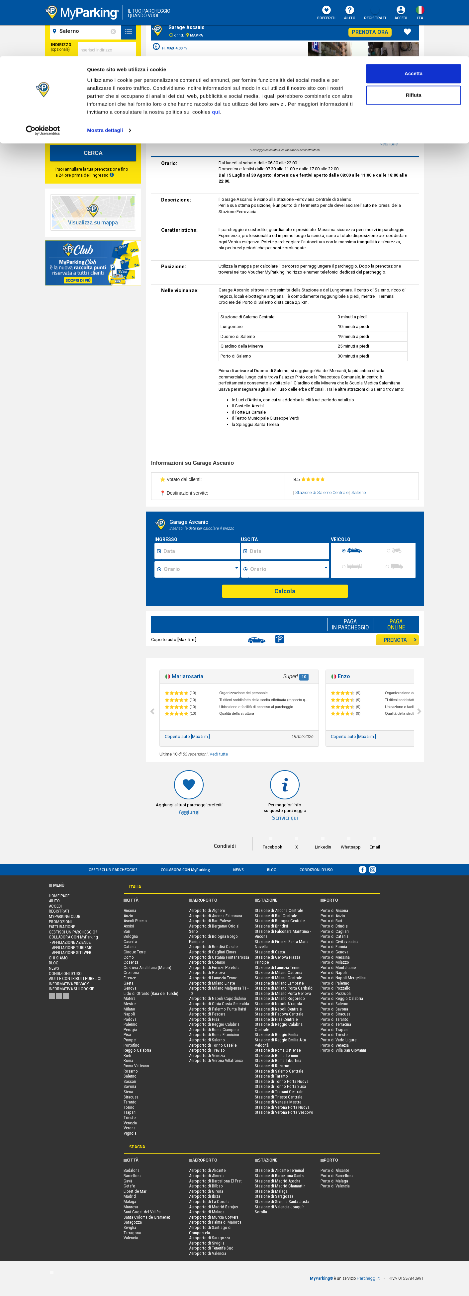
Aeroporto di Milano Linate (212, 983)
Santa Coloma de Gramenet (147, 1217)
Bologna (131, 936)
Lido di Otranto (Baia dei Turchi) (151, 993)
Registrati (59, 911)
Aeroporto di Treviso (207, 1050)
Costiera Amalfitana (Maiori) (147, 967)
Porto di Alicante (335, 1170)
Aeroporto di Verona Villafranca (216, 1060)
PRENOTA (400, 640)
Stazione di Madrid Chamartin (280, 1185)
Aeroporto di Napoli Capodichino (217, 998)
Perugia (130, 1029)
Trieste (130, 1117)
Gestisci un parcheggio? (113, 869)
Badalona (132, 1170)
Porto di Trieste (334, 1034)
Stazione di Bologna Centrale (280, 920)
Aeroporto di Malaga (207, 1211)
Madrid (130, 1196)
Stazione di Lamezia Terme (277, 967)
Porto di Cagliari (335, 931)
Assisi (129, 926)
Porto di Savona (334, 1009)
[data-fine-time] (122, 103)
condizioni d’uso (316, 869)
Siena (128, 1091)
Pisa (127, 1034)
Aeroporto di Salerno (207, 1039)
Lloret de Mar (135, 1191)
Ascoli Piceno (135, 920)
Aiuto (54, 900)
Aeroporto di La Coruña (209, 1201)
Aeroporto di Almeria (207, 1175)
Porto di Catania (334, 936)
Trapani (130, 1112)
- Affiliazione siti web (70, 952)
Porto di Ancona (334, 910)
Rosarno (131, 1071)
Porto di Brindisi (334, 926)
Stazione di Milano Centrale (278, 977)
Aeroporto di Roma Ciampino (214, 1029)
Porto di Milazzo (335, 962)
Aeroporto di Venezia (207, 1055)
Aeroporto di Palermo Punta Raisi (217, 1009)
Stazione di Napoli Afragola (278, 1003)
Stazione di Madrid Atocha (277, 1180)
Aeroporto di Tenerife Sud (211, 1248)
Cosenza (131, 962)
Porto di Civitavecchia (339, 941)
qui (216, 56)
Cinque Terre (134, 951)
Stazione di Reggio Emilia (276, 1034)
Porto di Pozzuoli (336, 993)
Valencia (131, 1237)
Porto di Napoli (334, 972)
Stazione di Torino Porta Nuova (282, 1081)
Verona (130, 1127)
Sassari (130, 1081)
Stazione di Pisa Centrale (276, 1019)
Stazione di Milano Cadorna (278, 972)
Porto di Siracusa (335, 1014)
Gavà (128, 1180)
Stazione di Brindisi (271, 926)
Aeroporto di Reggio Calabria (214, 1024)
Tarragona (132, 1232)
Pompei (130, 1039)
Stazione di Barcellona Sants (279, 1175)
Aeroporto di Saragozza (209, 1237)
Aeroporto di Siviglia (207, 1243)
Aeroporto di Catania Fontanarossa (219, 957)
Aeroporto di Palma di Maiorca (215, 1222)
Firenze (130, 977)
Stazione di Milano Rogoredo (280, 998)
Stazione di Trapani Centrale (279, 1091)
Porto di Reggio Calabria (342, 998)
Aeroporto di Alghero (207, 910)
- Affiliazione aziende (70, 942)
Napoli (129, 1014)
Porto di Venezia (335, 1045)
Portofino (132, 1045)
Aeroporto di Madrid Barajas (213, 1206)
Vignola (130, 1133)
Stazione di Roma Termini (276, 1055)
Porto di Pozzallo (335, 988)
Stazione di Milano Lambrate (279, 983)
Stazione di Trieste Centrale (278, 1096)
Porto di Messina (335, 957)
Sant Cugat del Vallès (142, 1211)
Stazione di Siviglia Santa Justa (282, 1201)
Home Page (59, 895)
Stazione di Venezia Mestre (278, 1101)
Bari (127, 931)
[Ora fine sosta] (288, 569)
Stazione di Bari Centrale (276, 915)
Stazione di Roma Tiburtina (278, 1060)
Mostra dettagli (105, 74)
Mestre (130, 1003)
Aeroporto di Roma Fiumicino (214, 1034)
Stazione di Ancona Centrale (279, 910)
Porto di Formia (334, 946)
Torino (129, 1107)
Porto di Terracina (336, 1024)
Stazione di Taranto (271, 1076)
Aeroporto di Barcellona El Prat (215, 1180)
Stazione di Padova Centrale (279, 1014)
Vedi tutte (219, 754)
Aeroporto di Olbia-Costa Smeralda (219, 1003)
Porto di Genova (334, 951)
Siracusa (131, 1096)
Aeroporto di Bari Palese (210, 920)
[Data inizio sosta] (200, 551)
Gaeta (129, 983)
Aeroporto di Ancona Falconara (215, 915)
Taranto (130, 1101)
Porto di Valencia (335, 1185)
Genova (130, 988)
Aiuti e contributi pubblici (75, 978)
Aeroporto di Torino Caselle (212, 1045)
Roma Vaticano (136, 1065)
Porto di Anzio (333, 915)
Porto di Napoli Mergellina (343, 977)
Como (129, 957)
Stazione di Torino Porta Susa (280, 1086)
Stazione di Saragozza (274, 1196)
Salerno (358, 492)
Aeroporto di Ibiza (204, 1196)
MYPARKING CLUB (64, 916)
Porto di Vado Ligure (338, 1039)
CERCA (93, 152)
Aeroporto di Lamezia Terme (213, 977)
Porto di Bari (331, 920)
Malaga (130, 1201)
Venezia (130, 1122)
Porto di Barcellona (337, 1175)
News (238, 869)
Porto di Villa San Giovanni (343, 1050)
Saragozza (133, 1222)
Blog (271, 869)
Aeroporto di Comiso (207, 962)
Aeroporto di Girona (206, 1191)
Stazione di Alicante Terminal (279, 1170)
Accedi (55, 906)
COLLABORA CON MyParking (185, 869)
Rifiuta (414, 39)
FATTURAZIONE (62, 926)
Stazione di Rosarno (272, 1065)
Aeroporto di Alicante (207, 1170)
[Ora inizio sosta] (201, 569)
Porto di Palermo (335, 983)
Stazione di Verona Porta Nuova (282, 1107)
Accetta (413, 17)
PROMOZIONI (60, 921)
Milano (129, 1009)
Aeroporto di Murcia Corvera (213, 1217)
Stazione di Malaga (271, 1191)
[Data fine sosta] (288, 551)
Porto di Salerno (334, 1003)
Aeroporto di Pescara (207, 1014)
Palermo (131, 1024)
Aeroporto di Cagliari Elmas (212, 951)
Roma (128, 1060)
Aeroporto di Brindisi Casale (213, 946)
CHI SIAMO (58, 957)
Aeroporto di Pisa (204, 1019)
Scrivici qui (285, 818)
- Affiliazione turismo (71, 947)
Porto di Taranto (334, 1019)
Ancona (130, 910)
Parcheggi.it (368, 1278)
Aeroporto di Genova (207, 972)
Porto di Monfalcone (338, 967)
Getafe (129, 1185)
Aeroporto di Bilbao (206, 1185)
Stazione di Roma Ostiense (278, 1050)
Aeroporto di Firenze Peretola (214, 967)
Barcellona (132, 1175)
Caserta (130, 941)
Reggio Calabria (137, 1050)
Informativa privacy (69, 983)
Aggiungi (189, 812)
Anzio (128, 915)
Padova (130, 1019)
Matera (130, 998)
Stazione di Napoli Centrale (278, 1009)
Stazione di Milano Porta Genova (283, 993)
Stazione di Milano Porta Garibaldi (284, 988)
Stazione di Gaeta (270, 951)
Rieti (127, 1055)
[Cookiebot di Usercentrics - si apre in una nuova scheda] (43, 74)
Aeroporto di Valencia (207, 1253)
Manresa (131, 1206)
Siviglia (130, 1227)
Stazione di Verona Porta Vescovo (284, 1112)
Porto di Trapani (334, 1029)
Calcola (284, 591)
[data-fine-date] (76, 103)
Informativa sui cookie (71, 988)
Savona (130, 1086)
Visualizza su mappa (93, 222)
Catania (130, 946)
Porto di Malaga (334, 1180)
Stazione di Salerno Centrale (322, 492)
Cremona (131, 972)
